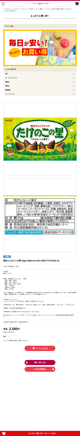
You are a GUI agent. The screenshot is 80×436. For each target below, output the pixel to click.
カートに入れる (40, 348)
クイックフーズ (9, 94)
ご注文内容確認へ (40, 369)
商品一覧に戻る (40, 362)
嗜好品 (7, 86)
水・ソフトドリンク (11, 78)
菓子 (6, 74)
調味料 (7, 82)
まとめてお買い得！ (10, 11)
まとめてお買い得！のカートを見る (29, 433)
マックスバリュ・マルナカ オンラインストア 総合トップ (20, 9)
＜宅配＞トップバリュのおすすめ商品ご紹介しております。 (55, 9)
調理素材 (7, 90)
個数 (4, 336)
